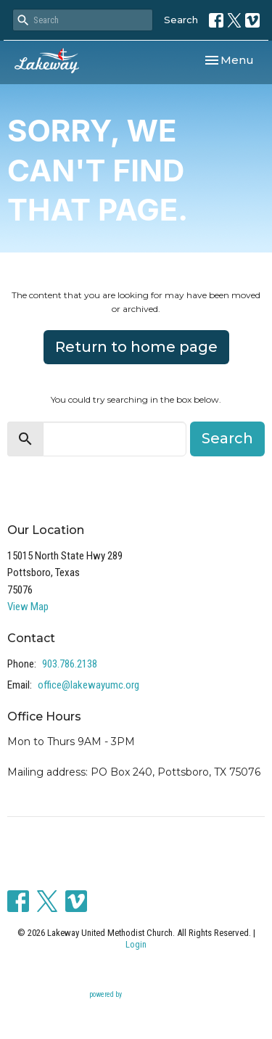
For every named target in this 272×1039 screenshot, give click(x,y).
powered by (136, 995)
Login (136, 944)
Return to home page (136, 347)
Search (181, 19)
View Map (28, 606)
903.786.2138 (69, 663)
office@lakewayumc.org (88, 684)
